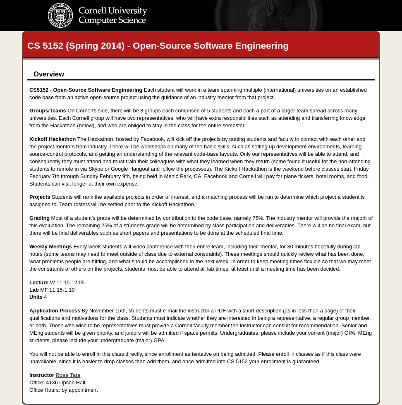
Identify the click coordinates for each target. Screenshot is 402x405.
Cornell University (114, 8)
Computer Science (114, 23)
